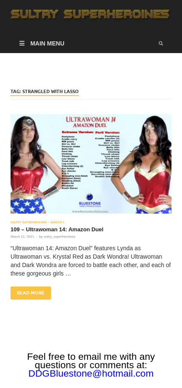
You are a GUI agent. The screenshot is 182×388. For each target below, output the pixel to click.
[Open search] (161, 43)
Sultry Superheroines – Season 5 (37, 222)
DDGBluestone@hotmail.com (90, 373)
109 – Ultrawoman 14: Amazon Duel (57, 229)
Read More (28, 291)
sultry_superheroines (59, 236)
